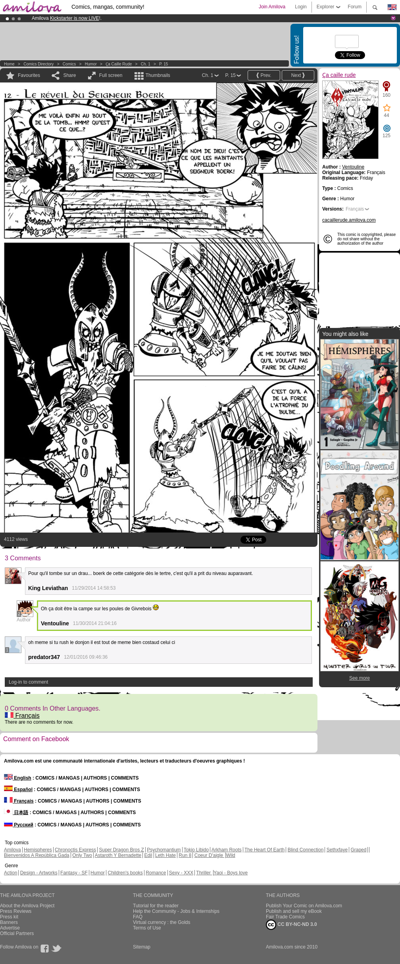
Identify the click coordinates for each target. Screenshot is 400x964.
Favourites (29, 75)
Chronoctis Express (75, 850)
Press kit (9, 917)
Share (69, 75)
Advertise (10, 928)
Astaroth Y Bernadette (118, 855)
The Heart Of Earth (264, 850)
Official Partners (17, 933)
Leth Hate (165, 855)
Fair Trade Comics (285, 917)
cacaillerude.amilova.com (349, 220)
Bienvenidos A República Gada (36, 855)
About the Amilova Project (27, 905)
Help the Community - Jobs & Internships (176, 911)
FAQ (137, 917)
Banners (9, 922)
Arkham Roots (227, 850)
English (17, 778)
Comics (69, 64)
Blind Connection (306, 850)
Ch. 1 (145, 64)
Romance (156, 873)
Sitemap (141, 947)
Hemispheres (38, 850)
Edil (148, 855)
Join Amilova (272, 7)
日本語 (16, 812)
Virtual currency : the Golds (161, 922)
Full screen (111, 75)
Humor (91, 64)
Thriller (204, 873)
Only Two (82, 855)
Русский (18, 825)
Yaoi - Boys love (230, 873)
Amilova (12, 850)
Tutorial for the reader (156, 905)
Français (22, 715)
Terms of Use (147, 928)
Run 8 (185, 855)
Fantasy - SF (74, 873)
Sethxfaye (337, 850)
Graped (358, 850)
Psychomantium (164, 850)
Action (10, 873)
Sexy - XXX (181, 873)
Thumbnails (158, 75)
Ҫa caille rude (119, 64)
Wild (230, 855)
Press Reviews (15, 911)
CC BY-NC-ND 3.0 (291, 925)
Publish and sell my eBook (294, 911)
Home (9, 64)
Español (18, 789)
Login (300, 7)
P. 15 (163, 64)
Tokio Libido (196, 850)
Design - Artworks (39, 873)
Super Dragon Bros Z (121, 850)
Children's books (125, 873)
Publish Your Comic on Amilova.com (304, 905)
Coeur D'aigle (209, 855)
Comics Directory (38, 64)
